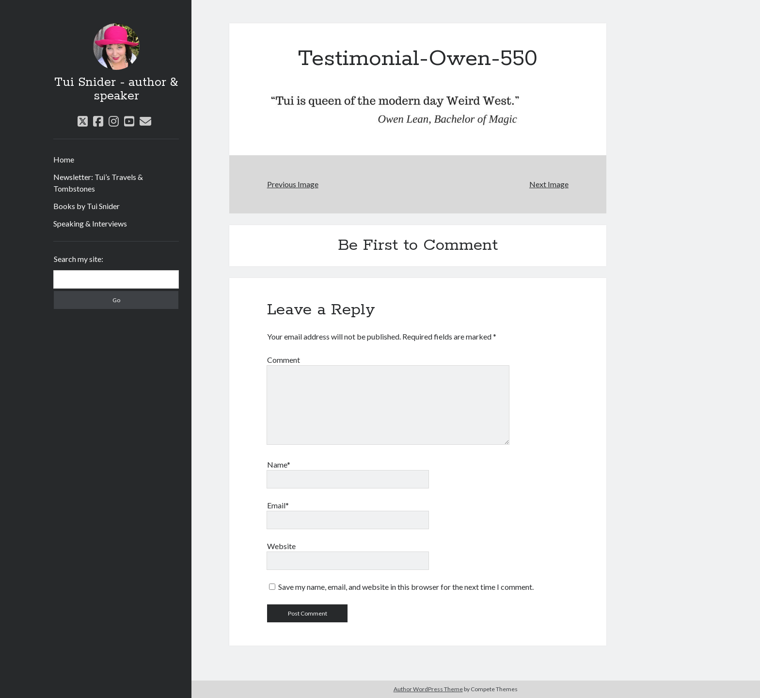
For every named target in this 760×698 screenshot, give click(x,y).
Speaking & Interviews (90, 223)
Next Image (549, 184)
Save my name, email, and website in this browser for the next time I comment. (406, 586)
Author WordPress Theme (428, 689)
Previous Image (292, 184)
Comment (283, 359)
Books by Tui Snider (86, 206)
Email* (278, 505)
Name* (278, 464)
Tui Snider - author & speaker (116, 89)
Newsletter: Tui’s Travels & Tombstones (98, 182)
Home (63, 159)
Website (281, 546)
